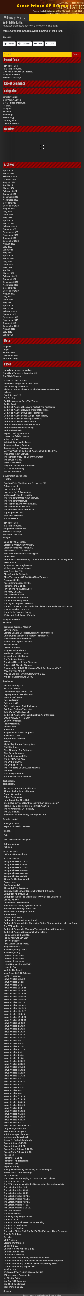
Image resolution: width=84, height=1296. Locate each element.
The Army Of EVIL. (13, 592)
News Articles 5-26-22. (14, 1061)
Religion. (7, 108)
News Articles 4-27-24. (14, 1049)
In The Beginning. (12, 952)
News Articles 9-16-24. (14, 1114)
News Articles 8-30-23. (14, 1102)
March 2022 (8, 258)
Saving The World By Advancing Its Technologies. (28, 1169)
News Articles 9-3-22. (14, 1122)
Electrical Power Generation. (18, 639)
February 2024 (10, 191)
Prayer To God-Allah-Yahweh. (18, 1140)
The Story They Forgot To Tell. (18, 1216)
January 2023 (9, 229)
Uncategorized (10, 120)
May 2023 (7, 217)
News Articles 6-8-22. (14, 1093)
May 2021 (7, 267)
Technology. (9, 117)
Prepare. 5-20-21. (12, 580)
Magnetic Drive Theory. (15, 650)
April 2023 (8, 220)
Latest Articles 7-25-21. (15, 961)
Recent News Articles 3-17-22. (18, 1149)
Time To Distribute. (13, 1234)
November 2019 (10, 320)
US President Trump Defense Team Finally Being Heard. (31, 1263)
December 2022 (10, 232)
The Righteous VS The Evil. (17, 507)
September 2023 (11, 206)
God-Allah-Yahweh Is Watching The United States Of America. (34, 929)
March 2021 (8, 273)
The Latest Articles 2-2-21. (16, 1187)
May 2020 (7, 302)
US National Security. (14, 1254)
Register (7, 347)
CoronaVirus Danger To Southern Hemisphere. (26, 636)
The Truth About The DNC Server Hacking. (24, 1222)
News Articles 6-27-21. (14, 1084)
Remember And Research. (16, 1161)
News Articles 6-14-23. (14, 1073)
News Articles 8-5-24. (14, 1108)
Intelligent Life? (11, 823)
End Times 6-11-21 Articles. (17, 551)
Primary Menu (14, 17)
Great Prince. (10, 562)
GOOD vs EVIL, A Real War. (17, 718)
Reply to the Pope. (12, 74)
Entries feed (9, 352)
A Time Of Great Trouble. (16, 380)
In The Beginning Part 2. (15, 949)
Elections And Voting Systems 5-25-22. (22, 905)
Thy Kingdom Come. (14, 512)
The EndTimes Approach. (16, 597)
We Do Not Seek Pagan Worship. (19, 615)
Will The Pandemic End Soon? (18, 677)
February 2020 (10, 311)
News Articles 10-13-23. (15, 990)
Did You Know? (11, 900)
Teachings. (8, 114)
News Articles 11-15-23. (15, 1008)
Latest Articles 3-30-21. (15, 958)
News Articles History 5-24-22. (18, 1125)
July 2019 (7, 332)
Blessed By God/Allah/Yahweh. (19, 545)
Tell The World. (11, 1175)
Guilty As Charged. (13, 721)
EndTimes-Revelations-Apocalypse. (21, 553)
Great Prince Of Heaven (42, 6)
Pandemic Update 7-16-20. (16, 653)
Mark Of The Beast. (13, 970)
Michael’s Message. (12, 77)
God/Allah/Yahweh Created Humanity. (22, 424)
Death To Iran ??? (12, 395)
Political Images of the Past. (17, 1134)
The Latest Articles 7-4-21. (16, 1205)
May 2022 (7, 253)
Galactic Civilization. (14, 917)
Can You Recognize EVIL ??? (18, 691)
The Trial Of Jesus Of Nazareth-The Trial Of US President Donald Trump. (39, 606)
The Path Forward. (13, 1210)
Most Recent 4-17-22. (14, 571)
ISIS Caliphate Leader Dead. (17, 442)
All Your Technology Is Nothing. (19, 791)
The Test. (8, 771)
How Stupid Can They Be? (16, 800)
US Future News (11, 123)
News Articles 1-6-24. (14, 985)
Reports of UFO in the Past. (17, 826)
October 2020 (9, 288)
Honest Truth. (10, 727)
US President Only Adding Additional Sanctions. (27, 1257)
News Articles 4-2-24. (14, 1046)
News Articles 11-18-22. (15, 1011)
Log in (6, 349)
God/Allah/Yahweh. (12, 100)
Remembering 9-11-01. (15, 586)
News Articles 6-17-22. (14, 1076)
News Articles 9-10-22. (14, 1111)
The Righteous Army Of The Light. (20, 504)
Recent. (7, 741)
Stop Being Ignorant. (14, 753)
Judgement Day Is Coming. (17, 445)
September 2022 (11, 241)
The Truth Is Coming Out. (16, 1225)
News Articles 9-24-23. (14, 1120)
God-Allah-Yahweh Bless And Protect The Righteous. (29, 407)
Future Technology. (13, 797)
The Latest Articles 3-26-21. (17, 1190)
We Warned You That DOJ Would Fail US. (24, 1272)
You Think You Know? (14, 1284)
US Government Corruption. (18, 839)
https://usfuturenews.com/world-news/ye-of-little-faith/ (33, 31)
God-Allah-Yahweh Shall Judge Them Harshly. (26, 416)
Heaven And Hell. (12, 489)
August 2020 (9, 294)
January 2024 (9, 194)
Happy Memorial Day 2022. (17, 935)
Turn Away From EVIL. (14, 773)
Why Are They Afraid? (14, 671)
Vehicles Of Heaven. (13, 515)
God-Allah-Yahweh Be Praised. (18, 72)
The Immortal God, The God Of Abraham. (24, 457)
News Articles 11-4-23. (14, 1014)
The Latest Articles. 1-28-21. (17, 1208)
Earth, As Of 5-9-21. (13, 697)
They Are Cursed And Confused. (19, 465)
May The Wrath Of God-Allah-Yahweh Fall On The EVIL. (30, 451)
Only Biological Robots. (15, 1128)
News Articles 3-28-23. (14, 1037)
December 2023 (10, 197)
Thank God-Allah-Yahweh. (16, 454)
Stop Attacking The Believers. (18, 750)
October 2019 (9, 323)
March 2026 (8, 173)
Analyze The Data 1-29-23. (16, 861)
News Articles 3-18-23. (14, 1032)
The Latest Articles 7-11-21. (17, 1199)
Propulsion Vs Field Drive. (16, 656)
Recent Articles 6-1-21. (15, 1146)
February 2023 (10, 226)
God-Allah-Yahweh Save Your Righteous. (23, 413)
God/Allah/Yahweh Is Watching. (19, 427)
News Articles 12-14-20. (15, 1017)
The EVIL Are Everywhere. (16, 600)
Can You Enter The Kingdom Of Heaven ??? (25, 483)
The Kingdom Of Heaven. (16, 501)
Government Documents (15, 476)
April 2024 (8, 185)
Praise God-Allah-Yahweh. (16, 1137)
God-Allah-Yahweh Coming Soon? (20, 920)
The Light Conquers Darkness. (18, 603)
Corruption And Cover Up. (16, 894)
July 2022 (7, 247)
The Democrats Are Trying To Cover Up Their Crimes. (29, 1178)
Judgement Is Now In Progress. (19, 732)
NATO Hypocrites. (12, 976)
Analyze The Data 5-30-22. (16, 870)
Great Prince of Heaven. (14, 103)
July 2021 (7, 261)
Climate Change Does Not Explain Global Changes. (28, 633)
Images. (7, 831)
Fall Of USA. (10, 398)
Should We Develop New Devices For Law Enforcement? (31, 803)
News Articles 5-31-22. (14, 1067)
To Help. (8, 1237)
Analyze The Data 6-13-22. (16, 873)
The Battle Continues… (15, 659)
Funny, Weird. (10, 914)
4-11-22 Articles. (11, 858)
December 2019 (10, 317)
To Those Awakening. (14, 468)
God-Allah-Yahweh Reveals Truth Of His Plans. (26, 410)
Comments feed (10, 355)
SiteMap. (7, 1291)
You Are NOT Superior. (15, 1281)
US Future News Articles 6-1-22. (19, 1249)
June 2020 (8, 299)
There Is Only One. (13, 463)
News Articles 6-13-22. (14, 1070)
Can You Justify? (12, 885)
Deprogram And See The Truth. (19, 694)
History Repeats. (12, 724)
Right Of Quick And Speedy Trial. (20, 744)
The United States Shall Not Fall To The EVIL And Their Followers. (36, 1231)
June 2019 (8, 335)
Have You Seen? (11, 941)
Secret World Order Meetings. (18, 1172)
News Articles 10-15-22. (15, 993)
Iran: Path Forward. (12, 69)
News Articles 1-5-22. (14, 982)
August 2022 (9, 244)
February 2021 (10, 276)
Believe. (7, 392)
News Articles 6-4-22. (14, 1090)
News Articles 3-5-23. (14, 1040)
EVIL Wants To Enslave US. (17, 712)
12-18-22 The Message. (15, 542)
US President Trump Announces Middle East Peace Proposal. (33, 1260)
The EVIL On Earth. (13, 762)
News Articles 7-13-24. (14, 1099)
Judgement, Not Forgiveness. (18, 448)
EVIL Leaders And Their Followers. (20, 706)
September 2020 (11, 291)
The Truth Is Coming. (14, 1228)
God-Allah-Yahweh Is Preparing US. (20, 373)
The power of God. (13, 460)
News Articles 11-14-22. (15, 1005)
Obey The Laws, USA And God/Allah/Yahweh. (26, 577)
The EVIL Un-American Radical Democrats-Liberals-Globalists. (34, 1184)
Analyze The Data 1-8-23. (16, 864)
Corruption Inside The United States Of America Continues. (32, 897)
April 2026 (8, 170)
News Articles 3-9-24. (14, 1043)
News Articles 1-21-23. (14, 979)
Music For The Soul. (12, 534)
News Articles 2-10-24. (14, 1029)
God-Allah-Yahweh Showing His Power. (23, 419)
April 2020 (8, 305)
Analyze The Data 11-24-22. (17, 867)
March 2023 (8, 223)
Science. (7, 111)
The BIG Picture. (12, 812)
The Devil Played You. (14, 759)
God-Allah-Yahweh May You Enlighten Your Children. (29, 715)
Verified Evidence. (12, 471)
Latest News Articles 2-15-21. (18, 964)
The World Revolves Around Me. (19, 509)
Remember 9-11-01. (13, 1158)
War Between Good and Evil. (17, 776)
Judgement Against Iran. (15, 529)
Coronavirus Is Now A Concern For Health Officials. (29, 891)
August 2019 (9, 329)
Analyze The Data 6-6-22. (16, 876)
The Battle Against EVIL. (15, 756)
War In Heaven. (11, 518)
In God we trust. (11, 439)
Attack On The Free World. (16, 879)
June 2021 (8, 264)
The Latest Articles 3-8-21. (16, 1193)
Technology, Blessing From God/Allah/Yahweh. (26, 806)
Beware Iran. (10, 882)
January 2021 (9, 279)
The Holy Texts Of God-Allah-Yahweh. (22, 768)
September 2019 (11, 326)
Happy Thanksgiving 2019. (16, 433)
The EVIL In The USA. (14, 1181)
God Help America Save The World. (21, 401)
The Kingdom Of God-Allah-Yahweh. (21, 498)
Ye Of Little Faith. (12, 1278)
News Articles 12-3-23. (14, 1023)
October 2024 (9, 179)
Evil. (6, 835)
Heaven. (7, 106)
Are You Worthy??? (13, 685)
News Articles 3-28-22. (14, 1034)
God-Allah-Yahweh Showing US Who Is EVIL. (25, 932)
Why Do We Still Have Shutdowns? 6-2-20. (24, 674)
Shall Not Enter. (11, 747)
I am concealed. (10, 66)
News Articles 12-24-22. (15, 1020)
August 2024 (9, 182)
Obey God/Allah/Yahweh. (16, 574)
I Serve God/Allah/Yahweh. (16, 436)
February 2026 (10, 176)
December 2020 (10, 282)
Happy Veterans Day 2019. (16, 938)
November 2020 (10, 285)
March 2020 (8, 308)
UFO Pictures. (10, 1240)
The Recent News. (12, 1213)
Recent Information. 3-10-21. (17, 583)
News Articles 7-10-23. (14, 1096)
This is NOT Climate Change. (18, 665)
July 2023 (7, 211)
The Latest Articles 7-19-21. (17, 1202)
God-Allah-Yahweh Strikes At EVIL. (21, 421)
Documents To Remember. (16, 902)
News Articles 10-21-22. (15, 996)
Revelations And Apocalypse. (18, 589)
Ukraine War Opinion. (14, 1243)
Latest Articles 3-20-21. (15, 955)
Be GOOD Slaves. (12, 688)
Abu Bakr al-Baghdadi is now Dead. (21, 383)
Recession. (9, 1155)
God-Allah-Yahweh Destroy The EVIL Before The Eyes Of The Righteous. (39, 559)
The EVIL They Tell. (13, 765)
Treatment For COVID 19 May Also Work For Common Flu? (32, 668)
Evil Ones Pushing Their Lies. (18, 709)
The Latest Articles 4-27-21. (17, 1196)
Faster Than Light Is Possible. (18, 641)
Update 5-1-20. (11, 1246)
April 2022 (8, 255)
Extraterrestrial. (10, 97)
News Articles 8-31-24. (14, 1105)
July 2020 (7, 297)
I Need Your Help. (12, 647)
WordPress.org (10, 358)
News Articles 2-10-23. (14, 1026)
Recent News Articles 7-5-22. (18, 1152)
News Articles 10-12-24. (15, 988)
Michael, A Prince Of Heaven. (18, 495)
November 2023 (10, 200)
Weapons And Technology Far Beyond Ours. (25, 815)
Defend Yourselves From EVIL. (18, 548)
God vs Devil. (10, 556)
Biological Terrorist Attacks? (18, 627)
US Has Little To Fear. (14, 1252)
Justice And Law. (12, 735)
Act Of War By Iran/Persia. (16, 386)
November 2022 (10, 235)
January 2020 (9, 314)
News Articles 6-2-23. (14, 1078)
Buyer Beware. (11, 630)
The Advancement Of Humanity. (19, 809)
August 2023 (9, 209)
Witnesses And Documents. (17, 1275)
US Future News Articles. (15, 854)
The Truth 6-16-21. (12, 1219)
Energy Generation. (13, 794)
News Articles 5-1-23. (14, 1058)
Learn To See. (10, 967)
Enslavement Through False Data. (20, 908)
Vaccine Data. (10, 1269)
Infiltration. (9, 729)
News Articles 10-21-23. (15, 999)
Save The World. (11, 851)
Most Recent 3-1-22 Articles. (17, 973)
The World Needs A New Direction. (20, 662)
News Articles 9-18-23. (14, 1117)
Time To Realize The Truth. (16, 609)
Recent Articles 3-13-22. (15, 1143)
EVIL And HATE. (11, 700)
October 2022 (9, 238)
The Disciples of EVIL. (14, 595)
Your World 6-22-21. (13, 1287)
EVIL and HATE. (11, 703)
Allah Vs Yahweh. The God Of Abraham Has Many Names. (32, 389)
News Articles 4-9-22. (14, 1052)
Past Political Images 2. (15, 1131)
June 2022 (8, 250)
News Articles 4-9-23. (14, 1055)
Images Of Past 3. (12, 946)
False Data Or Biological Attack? (19, 911)
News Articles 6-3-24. (14, 1087)
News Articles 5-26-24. (14, 1064)
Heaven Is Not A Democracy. (17, 492)
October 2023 (9, 203)
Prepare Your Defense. (15, 738)
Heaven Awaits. (11, 644)
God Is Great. (10, 404)
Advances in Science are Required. (21, 788)
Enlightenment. (11, 486)
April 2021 (8, 270)
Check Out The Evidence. (16, 888)
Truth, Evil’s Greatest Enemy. (18, 612)
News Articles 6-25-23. (14, 1081)
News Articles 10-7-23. (14, 1002)
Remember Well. (12, 1164)
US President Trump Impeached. (19, 1266)
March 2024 (8, 188)
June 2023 (8, 214)
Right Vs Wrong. (12, 1166)
